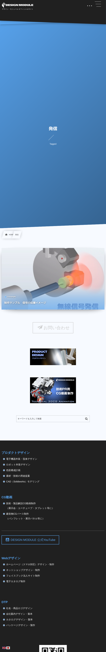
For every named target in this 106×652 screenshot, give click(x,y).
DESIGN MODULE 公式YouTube (33, 540)
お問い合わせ (57, 327)
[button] (98, 4)
